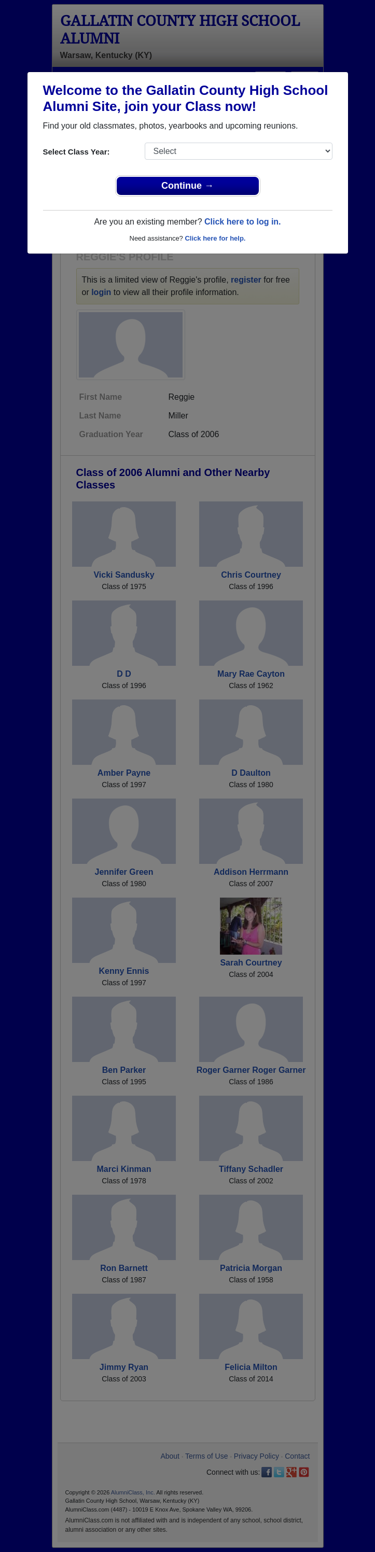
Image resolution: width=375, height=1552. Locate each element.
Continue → (187, 185)
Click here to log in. (242, 221)
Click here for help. (215, 238)
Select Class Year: (76, 151)
